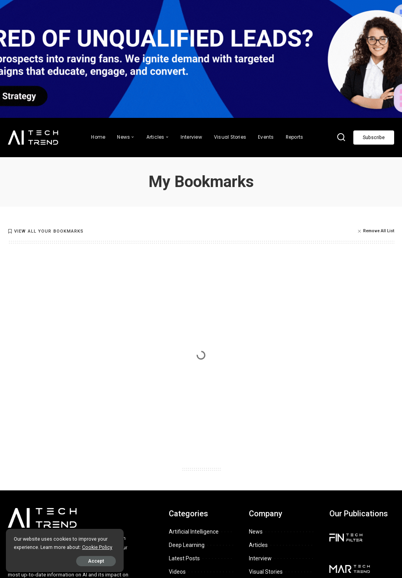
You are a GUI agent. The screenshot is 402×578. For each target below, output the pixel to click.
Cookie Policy (97, 547)
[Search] (341, 137)
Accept (96, 561)
